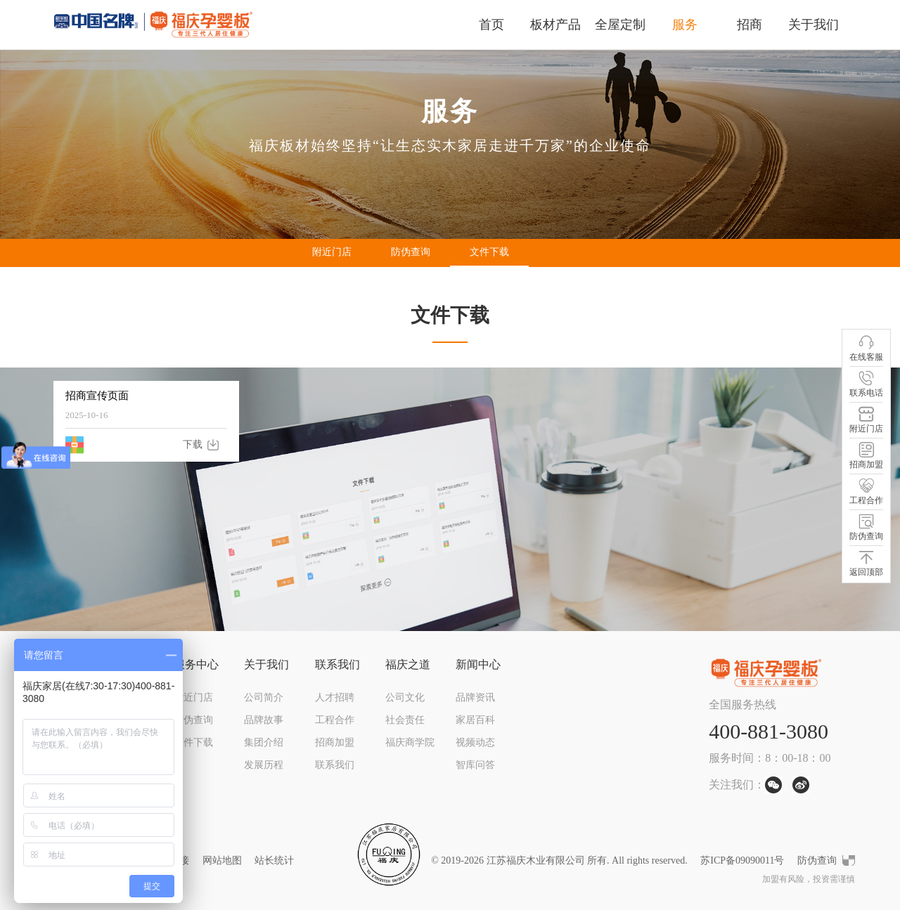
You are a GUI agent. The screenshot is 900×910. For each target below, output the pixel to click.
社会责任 (405, 720)
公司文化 (405, 697)
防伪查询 (410, 252)
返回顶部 (866, 563)
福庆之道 (407, 664)
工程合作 (334, 720)
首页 (491, 25)
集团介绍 (263, 742)
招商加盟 (334, 742)
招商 (749, 25)
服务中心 (196, 664)
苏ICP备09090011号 (742, 860)
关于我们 (813, 25)
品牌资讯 (475, 697)
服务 (685, 25)
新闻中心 (478, 664)
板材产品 (555, 25)
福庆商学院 (410, 742)
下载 (192, 444)
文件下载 (489, 252)
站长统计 (274, 860)
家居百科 (475, 720)
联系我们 (337, 664)
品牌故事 (263, 720)
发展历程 (263, 765)
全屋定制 (620, 25)
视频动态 (475, 742)
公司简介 (263, 697)
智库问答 (475, 765)
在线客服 (866, 348)
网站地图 (222, 860)
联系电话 (866, 384)
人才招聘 (334, 697)
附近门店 (332, 252)
